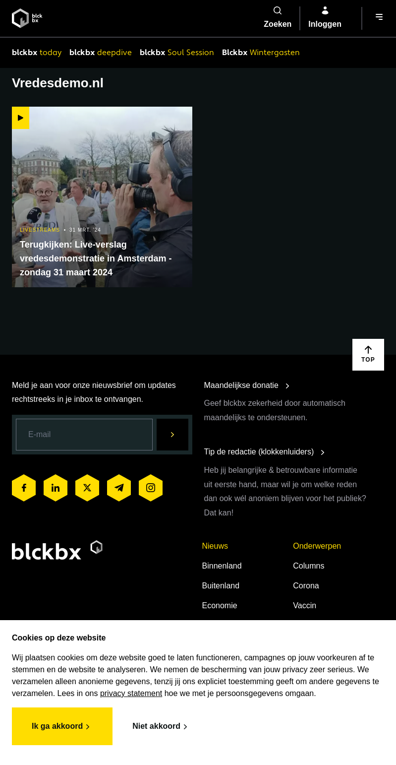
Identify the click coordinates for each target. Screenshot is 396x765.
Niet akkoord (161, 727)
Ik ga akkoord (62, 727)
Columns (308, 566)
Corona (306, 585)
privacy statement (131, 693)
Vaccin (304, 605)
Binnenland (222, 566)
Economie (219, 605)
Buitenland (221, 585)
